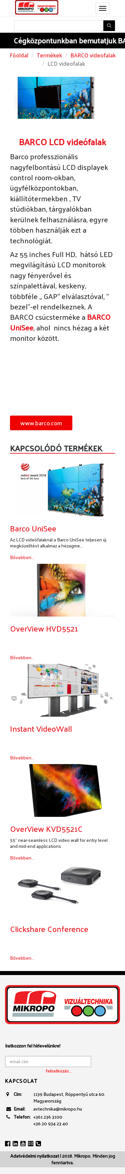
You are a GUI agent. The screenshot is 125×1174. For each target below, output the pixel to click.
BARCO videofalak (93, 55)
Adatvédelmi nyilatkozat (34, 1156)
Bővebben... (22, 557)
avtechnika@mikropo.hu (57, 1109)
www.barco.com (41, 422)
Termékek (49, 55)
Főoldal (19, 55)
